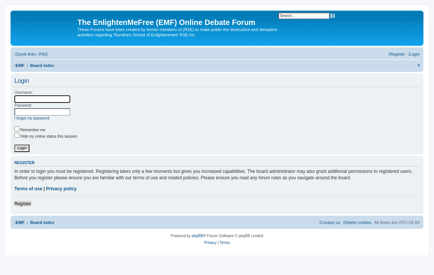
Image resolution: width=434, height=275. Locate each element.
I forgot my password (31, 118)
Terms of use (28, 188)
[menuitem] (43, 54)
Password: (23, 105)
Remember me (29, 130)
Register (22, 204)
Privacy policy (61, 188)
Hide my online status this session (45, 136)
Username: (23, 92)
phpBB (197, 236)
